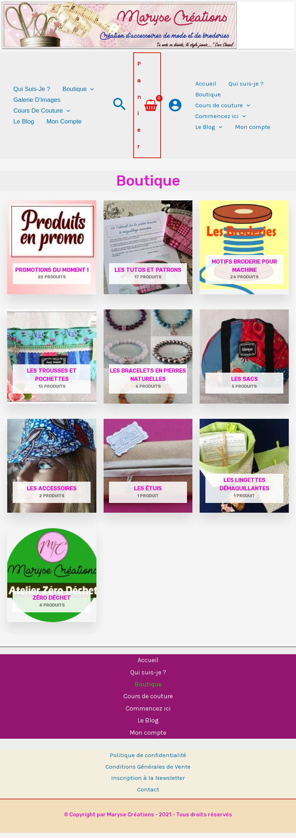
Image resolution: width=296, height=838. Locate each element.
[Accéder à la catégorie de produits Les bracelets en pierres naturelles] (148, 361)
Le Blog (148, 725)
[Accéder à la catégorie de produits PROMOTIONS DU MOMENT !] (51, 252)
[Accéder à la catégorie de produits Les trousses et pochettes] (51, 361)
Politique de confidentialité (148, 760)
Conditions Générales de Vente (148, 771)
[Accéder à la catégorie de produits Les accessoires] (51, 471)
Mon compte (148, 738)
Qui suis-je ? (148, 677)
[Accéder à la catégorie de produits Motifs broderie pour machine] (244, 252)
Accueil (148, 665)
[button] (119, 110)
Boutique (148, 689)
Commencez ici (148, 713)
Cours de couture (148, 701)
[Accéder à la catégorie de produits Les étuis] (148, 471)
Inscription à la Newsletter (148, 782)
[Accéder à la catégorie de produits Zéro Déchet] (51, 580)
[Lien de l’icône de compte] (175, 110)
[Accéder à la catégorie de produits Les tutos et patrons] (148, 252)
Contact (148, 794)
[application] (90, 94)
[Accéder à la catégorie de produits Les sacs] (244, 361)
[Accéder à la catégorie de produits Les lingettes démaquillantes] (244, 471)
